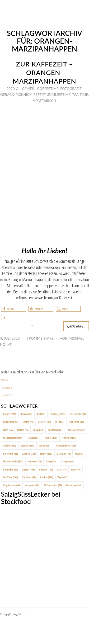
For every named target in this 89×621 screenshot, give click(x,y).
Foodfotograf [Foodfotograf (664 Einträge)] (76, 430)
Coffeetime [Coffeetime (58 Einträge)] (10, 421)
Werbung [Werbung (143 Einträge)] (73, 485)
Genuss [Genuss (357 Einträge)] (44, 445)
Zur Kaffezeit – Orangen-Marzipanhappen (44, 72)
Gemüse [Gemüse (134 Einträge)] (27, 445)
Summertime (58, 94)
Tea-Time (80, 94)
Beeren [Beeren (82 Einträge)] (26, 414)
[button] (13, 309)
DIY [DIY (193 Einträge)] (59, 421)
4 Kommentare (40, 338)
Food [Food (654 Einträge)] (38, 430)
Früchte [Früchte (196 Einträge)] (50, 437)
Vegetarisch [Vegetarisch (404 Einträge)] (11, 485)
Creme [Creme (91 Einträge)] (28, 421)
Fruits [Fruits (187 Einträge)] (33, 437)
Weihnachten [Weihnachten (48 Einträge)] (53, 485)
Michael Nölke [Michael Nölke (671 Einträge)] (13, 461)
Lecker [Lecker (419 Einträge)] (46, 453)
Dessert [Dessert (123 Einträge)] (44, 421)
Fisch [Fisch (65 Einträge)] (8, 430)
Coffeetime (48, 88)
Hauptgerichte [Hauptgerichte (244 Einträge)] (66, 445)
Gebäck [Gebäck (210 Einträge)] (9, 445)
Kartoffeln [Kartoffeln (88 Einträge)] (10, 453)
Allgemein (25, 88)
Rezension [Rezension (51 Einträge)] (10, 469)
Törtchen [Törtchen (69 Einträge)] (29, 477)
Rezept (39, 94)
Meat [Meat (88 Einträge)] (79, 453)
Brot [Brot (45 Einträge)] (41, 414)
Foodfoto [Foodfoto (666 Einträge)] (55, 430)
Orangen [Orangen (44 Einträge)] (67, 461)
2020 (11, 88)
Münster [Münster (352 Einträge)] (35, 461)
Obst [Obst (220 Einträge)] (51, 461)
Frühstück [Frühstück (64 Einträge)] (68, 437)
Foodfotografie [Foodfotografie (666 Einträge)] (13, 437)
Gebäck (7, 94)
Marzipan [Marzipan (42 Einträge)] (63, 453)
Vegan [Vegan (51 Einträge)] (62, 477)
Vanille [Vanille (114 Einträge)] (46, 477)
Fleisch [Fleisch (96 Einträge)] (22, 430)
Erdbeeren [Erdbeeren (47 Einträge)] (76, 421)
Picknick (24, 94)
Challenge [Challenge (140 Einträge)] (57, 414)
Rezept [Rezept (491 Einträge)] (28, 469)
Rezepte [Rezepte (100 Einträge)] (46, 469)
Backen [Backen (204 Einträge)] (9, 414)
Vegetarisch (44, 101)
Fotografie (71, 88)
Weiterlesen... (76, 326)
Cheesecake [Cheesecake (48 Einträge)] (78, 414)
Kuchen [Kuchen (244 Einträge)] (29, 453)
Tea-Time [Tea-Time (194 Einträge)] (10, 477)
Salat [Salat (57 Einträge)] (61, 469)
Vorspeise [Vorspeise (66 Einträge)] (32, 485)
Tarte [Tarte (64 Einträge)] (75, 469)
